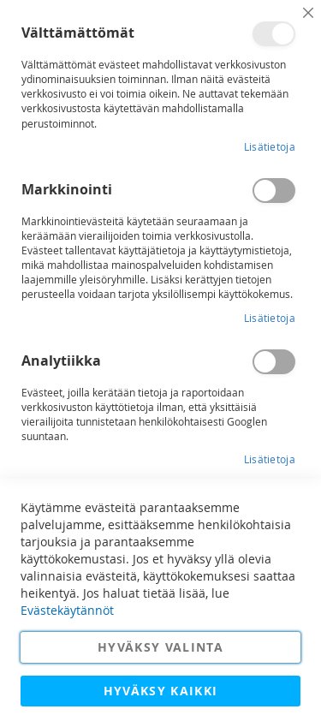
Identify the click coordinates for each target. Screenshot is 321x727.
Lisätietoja (269, 146)
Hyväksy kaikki (161, 690)
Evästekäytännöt (67, 610)
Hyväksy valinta (160, 647)
